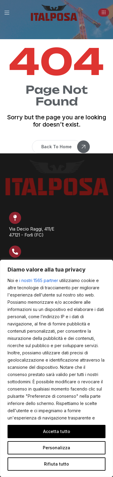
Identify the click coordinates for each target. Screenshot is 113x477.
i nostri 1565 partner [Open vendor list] (38, 280)
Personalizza (56, 447)
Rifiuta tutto (56, 463)
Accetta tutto (56, 431)
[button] (103, 12)
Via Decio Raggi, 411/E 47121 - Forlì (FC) (31, 232)
